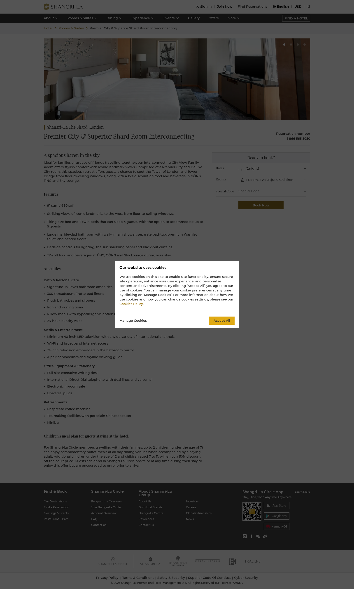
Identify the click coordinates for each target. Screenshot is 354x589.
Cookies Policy (131, 304)
